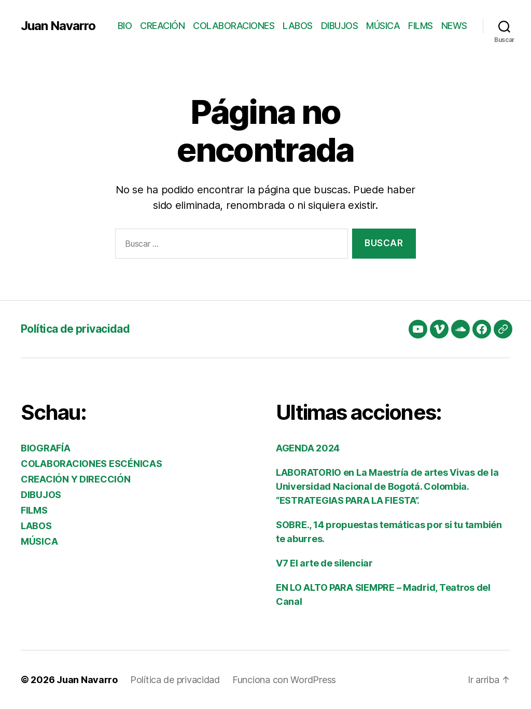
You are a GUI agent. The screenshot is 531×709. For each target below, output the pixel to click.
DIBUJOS (339, 25)
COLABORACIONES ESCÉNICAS (91, 463)
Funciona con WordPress (284, 679)
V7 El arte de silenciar (324, 563)
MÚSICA (383, 25)
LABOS (298, 25)
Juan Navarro (58, 26)
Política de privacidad (75, 328)
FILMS (420, 25)
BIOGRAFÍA (46, 448)
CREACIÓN (162, 25)
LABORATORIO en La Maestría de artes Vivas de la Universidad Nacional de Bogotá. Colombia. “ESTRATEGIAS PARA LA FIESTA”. (387, 486)
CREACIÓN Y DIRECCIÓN (76, 479)
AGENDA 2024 (308, 448)
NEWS (454, 25)
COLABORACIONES (233, 25)
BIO (125, 25)
